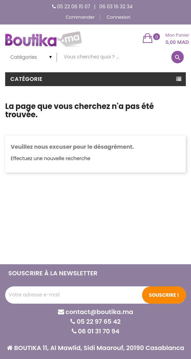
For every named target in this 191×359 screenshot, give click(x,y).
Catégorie (26, 79)
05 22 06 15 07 (73, 6)
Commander (80, 17)
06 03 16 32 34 (115, 6)
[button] (166, 38)
